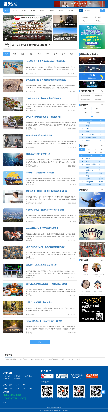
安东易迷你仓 (89, 170)
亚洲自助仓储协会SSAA (37, 359)
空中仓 (63, 359)
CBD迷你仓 (89, 129)
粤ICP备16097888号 (63, 410)
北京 (82, 152)
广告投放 (98, 21)
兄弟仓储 (88, 140)
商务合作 (85, 21)
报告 (71, 54)
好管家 (71, 359)
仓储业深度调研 (85, 99)
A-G (82, 149)
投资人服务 (98, 17)
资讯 (81, 10)
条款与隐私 (28, 376)
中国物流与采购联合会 (10, 359)
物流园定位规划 (85, 95)
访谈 (30, 54)
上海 (89, 152)
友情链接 (8, 355)
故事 (55, 54)
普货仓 (15, 10)
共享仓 (52, 10)
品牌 (47, 54)
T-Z (101, 149)
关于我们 (7, 373)
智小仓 (87, 132)
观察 (22, 54)
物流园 (61, 10)
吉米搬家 (88, 179)
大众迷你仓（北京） (91, 164)
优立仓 (87, 167)
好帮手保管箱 (23, 359)
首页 (6, 10)
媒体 (14, 54)
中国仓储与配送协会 (52, 359)
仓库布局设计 (98, 95)
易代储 (87, 173)
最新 (6, 54)
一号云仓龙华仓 (90, 134)
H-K (89, 149)
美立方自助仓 (89, 185)
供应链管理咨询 (98, 99)
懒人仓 (87, 126)
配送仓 (33, 10)
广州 (95, 152)
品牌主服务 (85, 17)
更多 (102, 91)
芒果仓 (78, 359)
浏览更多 (40, 342)
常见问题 (17, 376)
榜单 (63, 54)
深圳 (101, 152)
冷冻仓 (24, 10)
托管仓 (42, 10)
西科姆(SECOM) (90, 182)
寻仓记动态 (6, 376)
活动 (39, 54)
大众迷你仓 (89, 123)
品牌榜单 (70, 10)
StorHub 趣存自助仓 (91, 137)
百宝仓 (87, 161)
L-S (95, 149)
